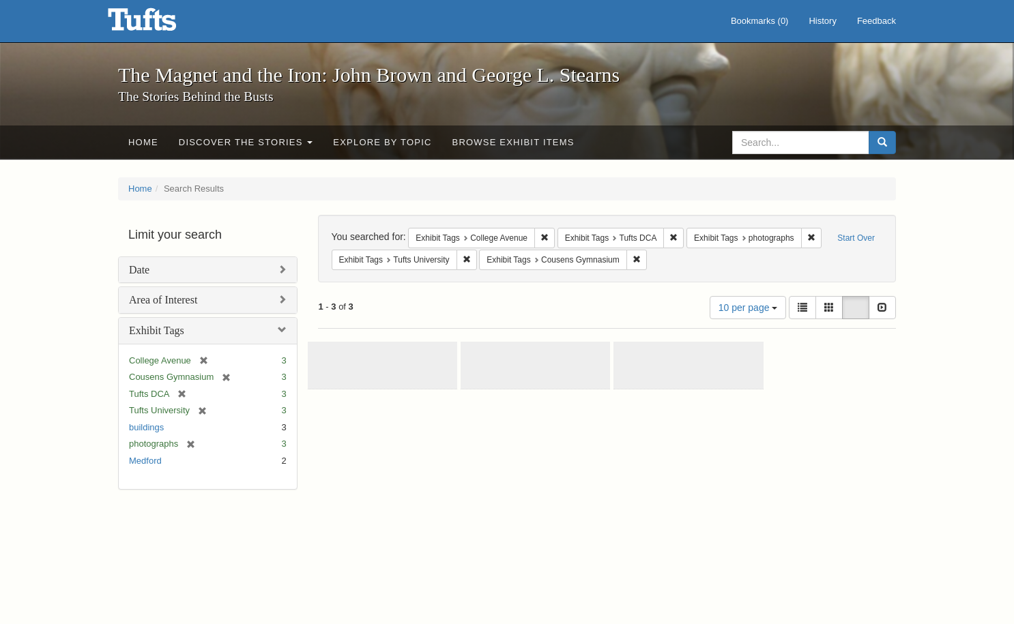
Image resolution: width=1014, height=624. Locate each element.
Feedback (876, 21)
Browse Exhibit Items (513, 142)
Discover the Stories (246, 142)
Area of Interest (163, 300)
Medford (145, 461)
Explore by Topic (382, 142)
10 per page (748, 307)
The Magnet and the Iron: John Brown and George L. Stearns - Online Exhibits (159, 24)
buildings (146, 427)
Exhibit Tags (156, 330)
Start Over (856, 238)
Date (139, 270)
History (822, 21)
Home (143, 142)
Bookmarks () (760, 21)
